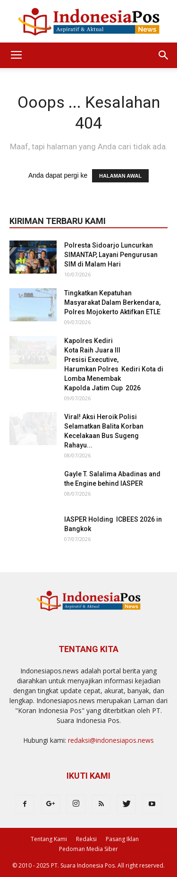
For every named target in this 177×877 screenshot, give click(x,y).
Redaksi (86, 839)
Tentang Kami (49, 839)
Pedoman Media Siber (88, 849)
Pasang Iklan (122, 839)
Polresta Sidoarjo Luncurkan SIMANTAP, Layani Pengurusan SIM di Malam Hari (111, 254)
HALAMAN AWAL (120, 176)
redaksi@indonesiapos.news (111, 740)
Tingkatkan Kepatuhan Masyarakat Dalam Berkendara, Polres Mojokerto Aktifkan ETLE (112, 302)
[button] (164, 55)
